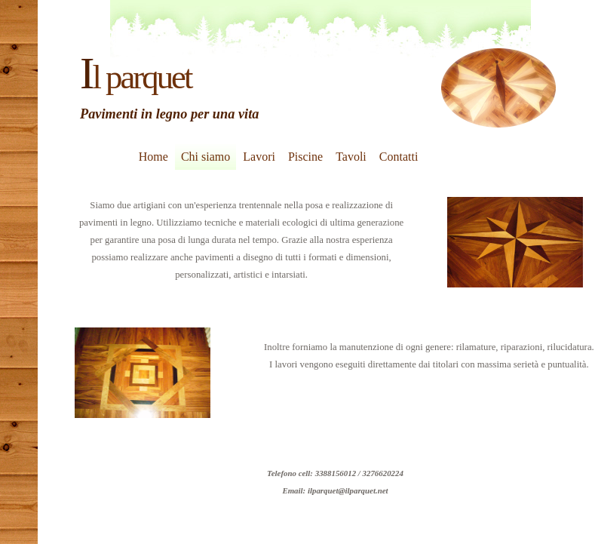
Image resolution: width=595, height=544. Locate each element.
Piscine (305, 156)
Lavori (259, 156)
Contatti (399, 156)
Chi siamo (205, 156)
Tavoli (351, 156)
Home (153, 156)
